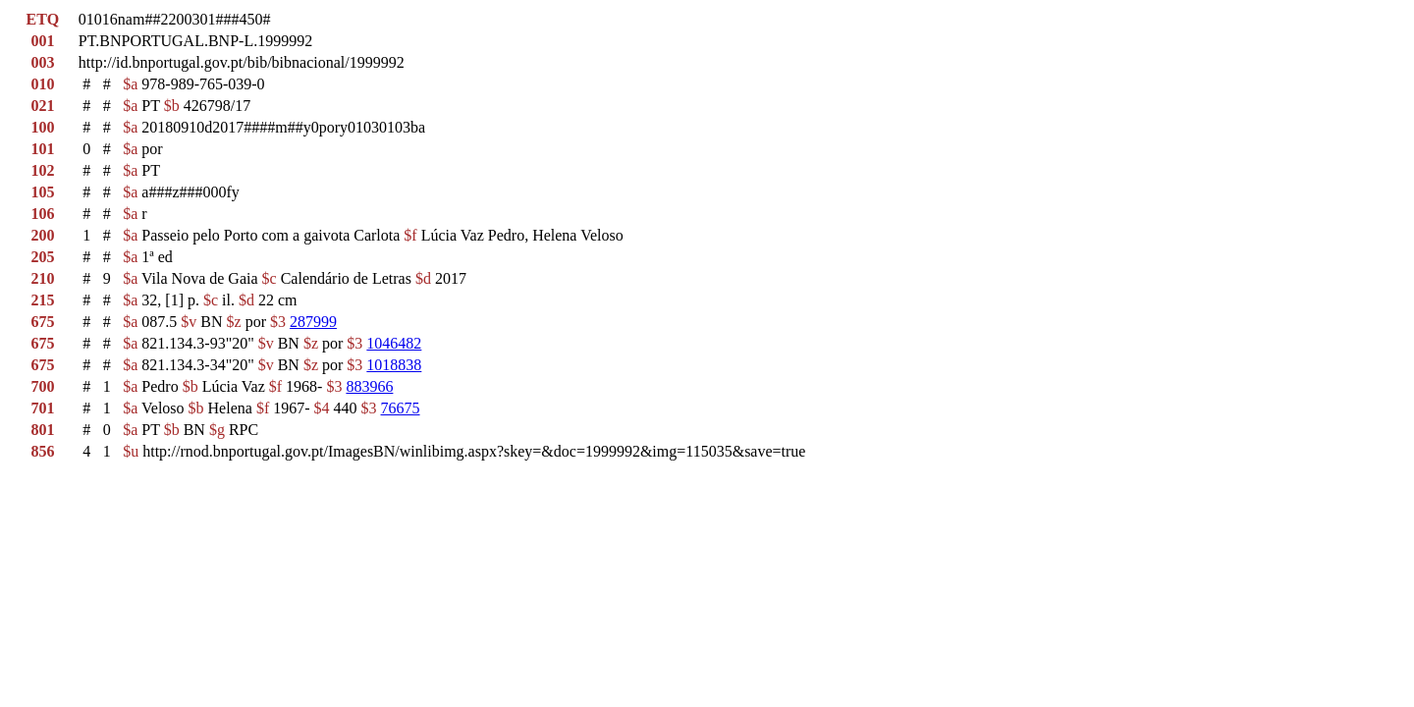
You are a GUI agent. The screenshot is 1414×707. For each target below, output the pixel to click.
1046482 (393, 343)
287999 (313, 321)
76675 (400, 408)
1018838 (393, 364)
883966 (369, 386)
